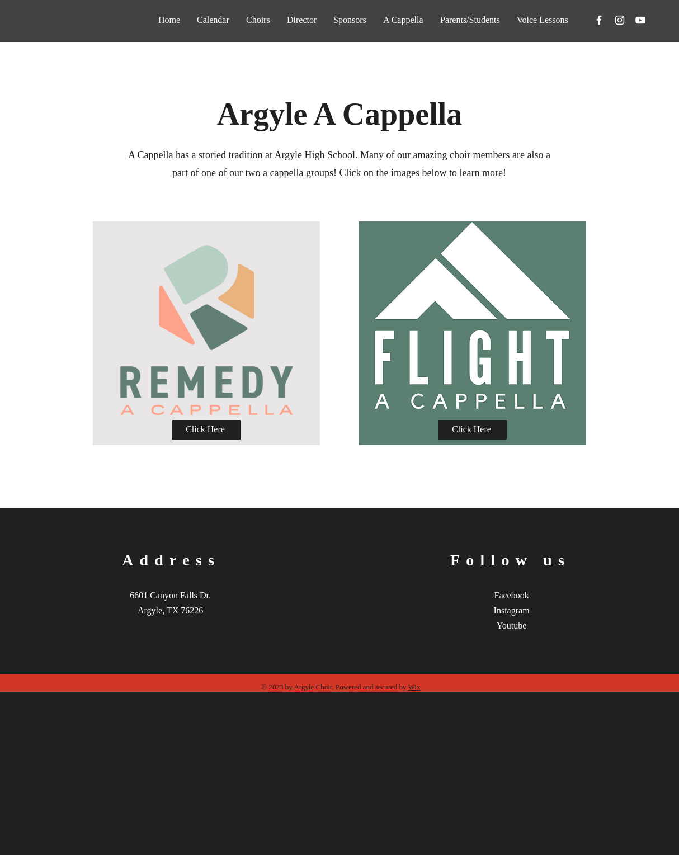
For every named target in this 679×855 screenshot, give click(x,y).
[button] (403, 19)
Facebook (511, 595)
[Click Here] (206, 430)
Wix (414, 687)
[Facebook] (599, 20)
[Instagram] (620, 20)
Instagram (512, 610)
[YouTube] (640, 20)
